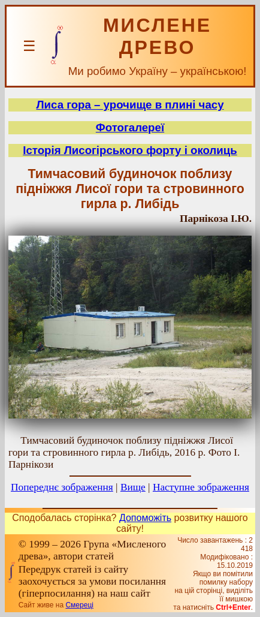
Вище (133, 487)
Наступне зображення (201, 487)
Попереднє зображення (62, 487)
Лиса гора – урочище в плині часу (129, 104)
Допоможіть (145, 518)
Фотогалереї (130, 127)
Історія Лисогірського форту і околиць (130, 150)
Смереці (79, 605)
